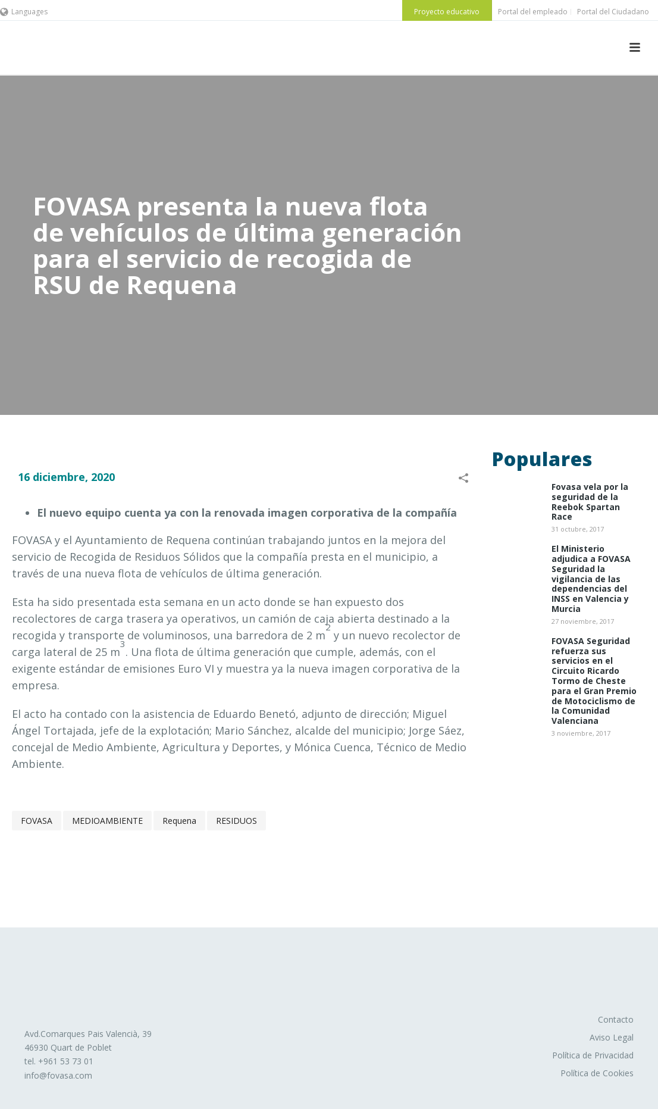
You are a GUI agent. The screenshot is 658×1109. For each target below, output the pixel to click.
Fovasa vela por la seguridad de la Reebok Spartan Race (590, 502)
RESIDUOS (236, 820)
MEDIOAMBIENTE (107, 820)
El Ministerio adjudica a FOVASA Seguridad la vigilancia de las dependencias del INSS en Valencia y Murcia (591, 579)
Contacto (616, 1019)
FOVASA (36, 820)
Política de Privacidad (593, 1055)
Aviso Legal (612, 1037)
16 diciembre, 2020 (66, 477)
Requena (179, 820)
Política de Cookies (597, 1073)
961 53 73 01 (68, 1061)
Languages (24, 12)
